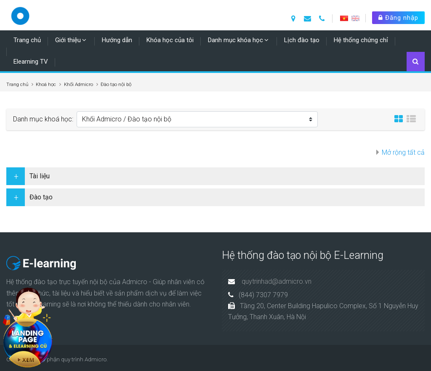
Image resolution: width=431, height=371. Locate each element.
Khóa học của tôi (170, 40)
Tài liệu (39, 176)
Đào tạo (41, 197)
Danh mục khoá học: (43, 119)
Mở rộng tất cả (403, 152)
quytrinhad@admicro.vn (276, 281)
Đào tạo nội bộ (116, 84)
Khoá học (46, 84)
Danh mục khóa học (235, 40)
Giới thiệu (68, 40)
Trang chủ (27, 40)
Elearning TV (30, 61)
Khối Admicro (78, 84)
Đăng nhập (398, 18)
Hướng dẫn (117, 40)
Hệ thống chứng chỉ (361, 40)
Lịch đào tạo (301, 40)
